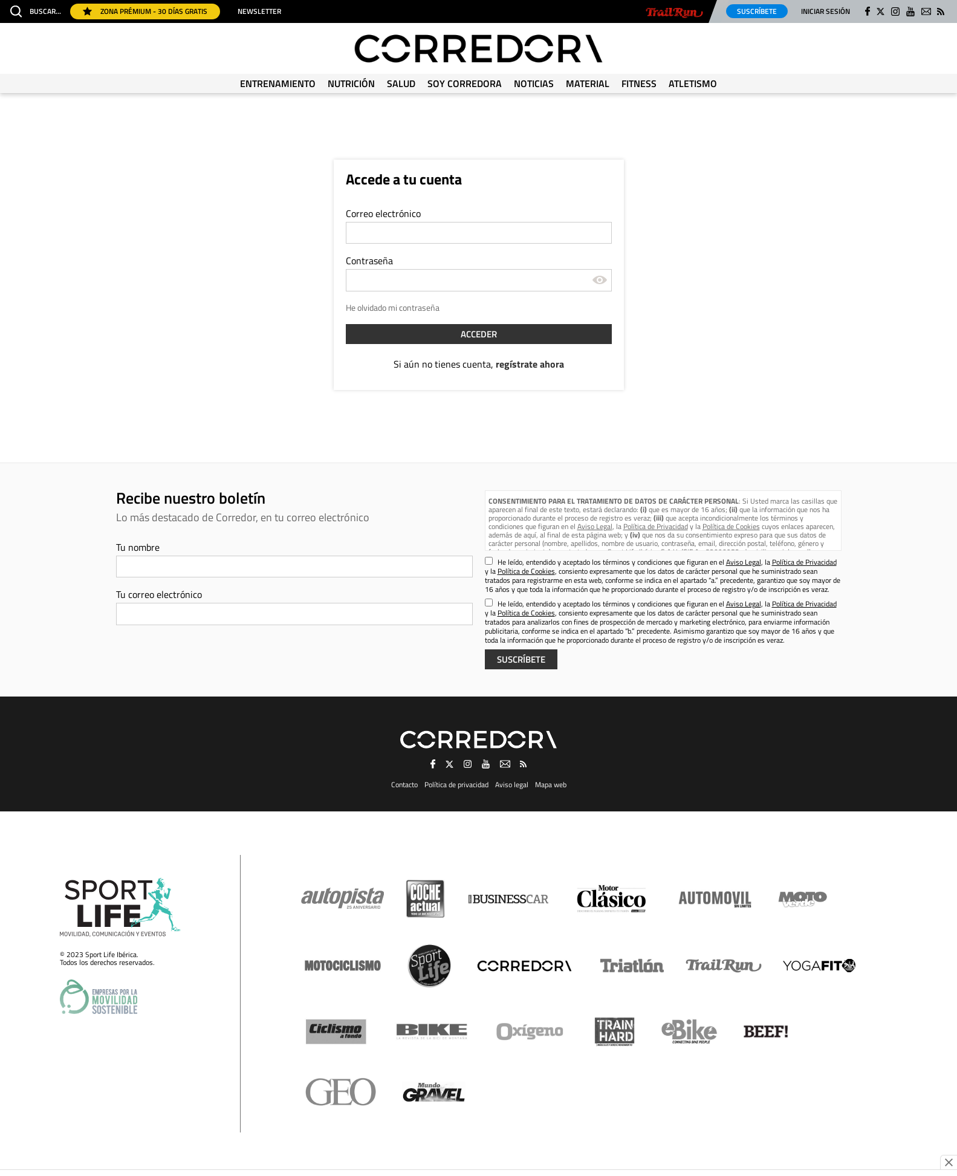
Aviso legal (511, 784)
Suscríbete (757, 11)
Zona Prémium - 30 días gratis (145, 11)
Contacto (404, 784)
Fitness (639, 83)
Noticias (534, 83)
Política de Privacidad (655, 526)
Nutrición (351, 83)
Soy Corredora (464, 83)
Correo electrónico (383, 213)
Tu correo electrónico (159, 594)
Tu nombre (138, 547)
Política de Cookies (731, 526)
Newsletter (259, 11)
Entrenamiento (278, 83)
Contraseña (369, 260)
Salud (401, 83)
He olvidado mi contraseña (393, 307)
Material (587, 83)
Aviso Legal (594, 526)
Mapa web (550, 784)
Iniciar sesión (825, 11)
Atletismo (693, 83)
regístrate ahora (530, 364)
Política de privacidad (456, 784)
